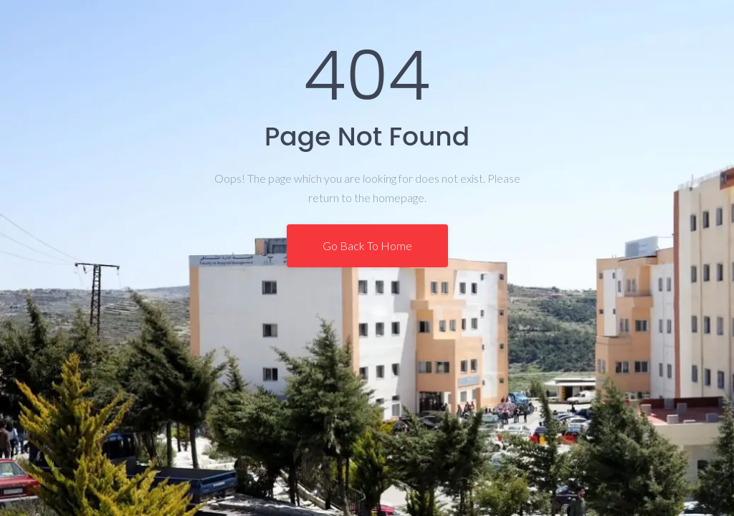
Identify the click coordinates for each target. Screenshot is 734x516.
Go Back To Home (367, 245)
